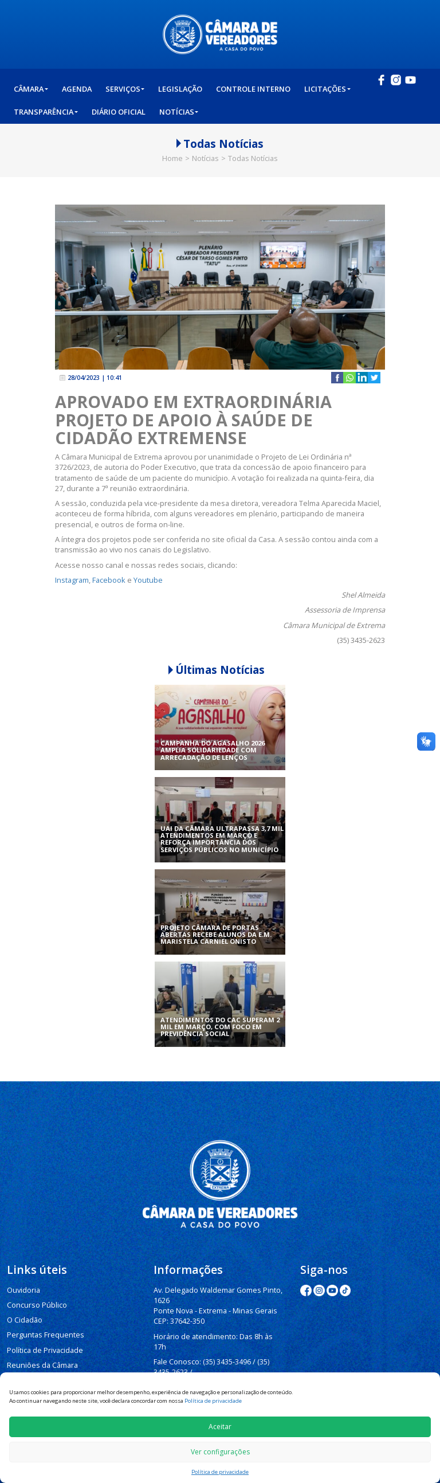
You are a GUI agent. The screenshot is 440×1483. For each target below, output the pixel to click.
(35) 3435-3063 (231, 1367)
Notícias (179, 112)
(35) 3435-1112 (178, 1367)
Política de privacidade (213, 1400)
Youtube (148, 580)
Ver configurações (220, 1452)
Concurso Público (35, 1304)
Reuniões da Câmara (40, 1362)
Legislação (180, 89)
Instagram (72, 580)
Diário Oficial (119, 112)
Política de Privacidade (44, 1347)
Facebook (108, 580)
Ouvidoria (23, 1289)
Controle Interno (253, 89)
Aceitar (220, 1426)
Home (172, 158)
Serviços (125, 89)
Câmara (31, 89)
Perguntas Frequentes (42, 1332)
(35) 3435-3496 (225, 1348)
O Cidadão (24, 1318)
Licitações (327, 89)
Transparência (46, 112)
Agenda (77, 89)
